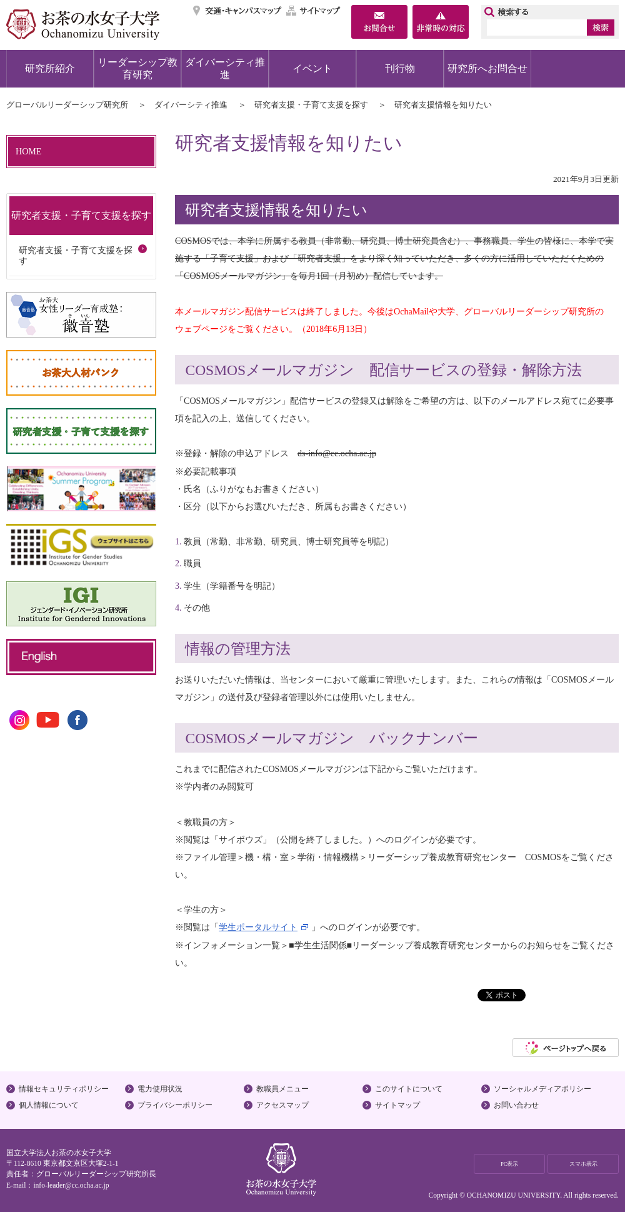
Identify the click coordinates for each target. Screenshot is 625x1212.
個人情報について (49, 1105)
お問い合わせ (516, 1105)
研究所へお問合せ (488, 68)
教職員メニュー (282, 1089)
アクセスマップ (282, 1105)
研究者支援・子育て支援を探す (311, 104)
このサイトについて (408, 1089)
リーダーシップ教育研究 (138, 68)
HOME (28, 151)
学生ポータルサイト (258, 927)
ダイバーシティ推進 (225, 68)
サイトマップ (314, 10)
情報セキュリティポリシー (64, 1089)
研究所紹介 (50, 68)
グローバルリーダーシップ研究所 (67, 104)
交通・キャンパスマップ (237, 10)
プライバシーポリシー (175, 1105)
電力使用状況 (160, 1089)
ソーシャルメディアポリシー (542, 1089)
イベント (312, 68)
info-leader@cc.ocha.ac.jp (71, 1185)
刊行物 (400, 68)
